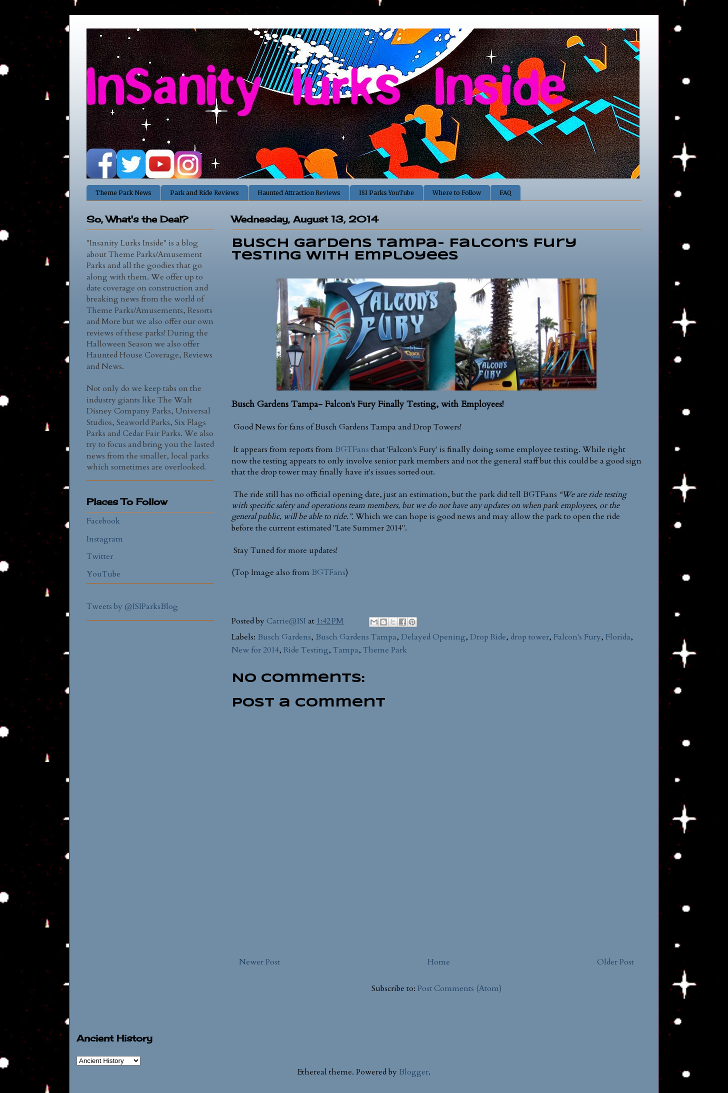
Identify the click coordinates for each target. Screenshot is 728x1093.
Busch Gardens (284, 637)
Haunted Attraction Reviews (299, 192)
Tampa (345, 650)
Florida (618, 637)
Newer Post (259, 962)
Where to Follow (456, 192)
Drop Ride (488, 637)
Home (439, 962)
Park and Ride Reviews (204, 192)
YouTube (103, 574)
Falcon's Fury (577, 637)
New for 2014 (255, 650)
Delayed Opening (433, 637)
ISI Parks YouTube (386, 192)
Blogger (413, 1072)
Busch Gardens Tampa (356, 637)
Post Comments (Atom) (460, 988)
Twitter (99, 556)
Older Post (615, 962)
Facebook (103, 521)
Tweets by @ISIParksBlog (132, 606)
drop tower (529, 637)
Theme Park (385, 650)
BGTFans (352, 449)
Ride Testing (306, 650)
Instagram (104, 539)
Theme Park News (124, 192)
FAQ (506, 192)
